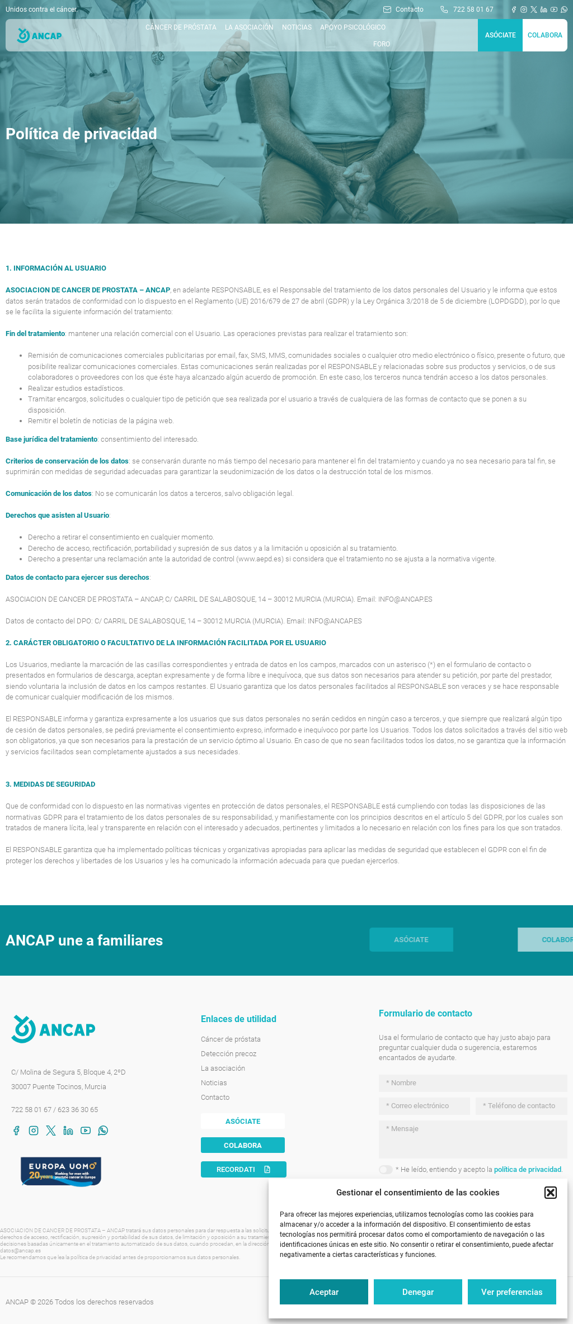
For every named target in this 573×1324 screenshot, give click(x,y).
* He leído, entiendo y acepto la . (479, 1169)
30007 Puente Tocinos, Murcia (58, 1086)
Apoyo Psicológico (353, 27)
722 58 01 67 (31, 1109)
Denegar (418, 1292)
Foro (381, 44)
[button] (550, 1192)
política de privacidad (527, 1169)
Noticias (297, 27)
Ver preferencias (512, 1292)
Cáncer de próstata (181, 27)
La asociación (249, 27)
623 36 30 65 (78, 1109)
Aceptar (324, 1292)
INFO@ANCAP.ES (405, 599)
